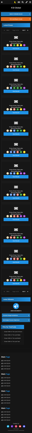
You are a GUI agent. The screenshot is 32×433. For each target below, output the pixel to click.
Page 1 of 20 (16, 30)
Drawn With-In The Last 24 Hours (13, 331)
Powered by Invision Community (16, 430)
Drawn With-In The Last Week (12, 335)
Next (24, 30)
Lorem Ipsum (5, 360)
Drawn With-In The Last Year (12, 341)
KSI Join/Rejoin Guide (16, 19)
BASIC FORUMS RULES (16, 14)
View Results (16, 48)
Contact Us (16, 423)
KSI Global (16, 7)
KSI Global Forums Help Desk (11, 320)
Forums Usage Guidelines (10, 315)
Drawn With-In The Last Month (12, 338)
